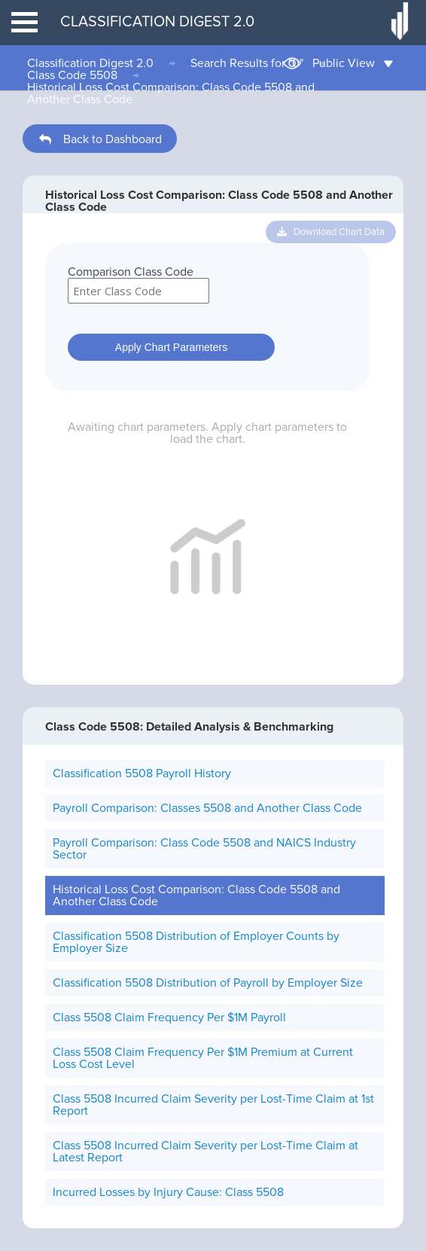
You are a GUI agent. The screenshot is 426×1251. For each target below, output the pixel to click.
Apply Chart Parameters (171, 347)
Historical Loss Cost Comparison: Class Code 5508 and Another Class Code (171, 93)
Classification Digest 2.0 (90, 63)
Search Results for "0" (246, 63)
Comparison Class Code (130, 272)
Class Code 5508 (72, 75)
